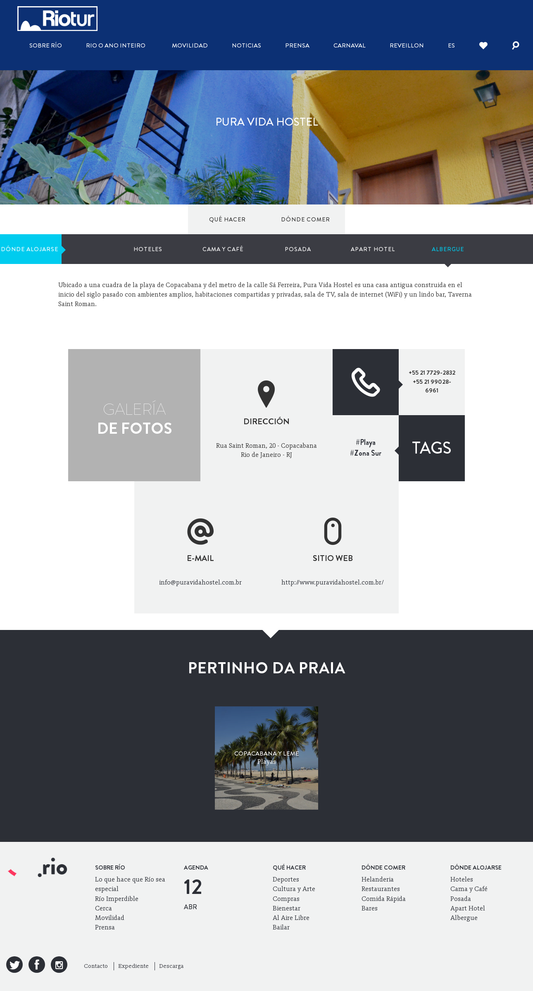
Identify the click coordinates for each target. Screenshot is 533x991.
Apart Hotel (420, 219)
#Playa (366, 442)
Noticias (246, 45)
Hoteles (261, 219)
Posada (367, 219)
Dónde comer (116, 219)
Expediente (133, 966)
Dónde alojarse (178, 219)
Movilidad (190, 45)
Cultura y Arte (294, 889)
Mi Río (425, 259)
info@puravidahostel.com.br (200, 582)
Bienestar (286, 908)
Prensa (297, 45)
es (451, 45)
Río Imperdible (116, 899)
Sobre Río (45, 45)
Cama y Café (314, 219)
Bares (370, 908)
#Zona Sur (365, 453)
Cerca (103, 908)
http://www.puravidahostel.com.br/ (332, 582)
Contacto (96, 966)
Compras (286, 899)
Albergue (473, 219)
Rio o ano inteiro (115, 45)
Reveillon (407, 45)
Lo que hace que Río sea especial (130, 884)
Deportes (286, 879)
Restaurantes (381, 889)
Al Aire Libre (291, 918)
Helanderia (378, 879)
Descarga (171, 966)
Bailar (281, 927)
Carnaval (349, 45)
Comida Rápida (384, 899)
